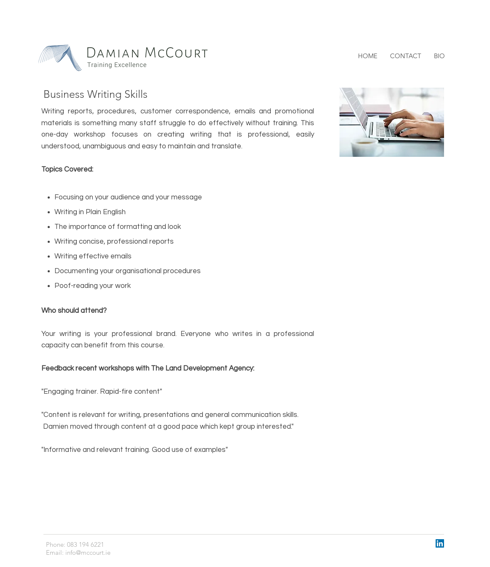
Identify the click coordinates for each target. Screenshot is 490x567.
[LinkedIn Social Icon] (440, 543)
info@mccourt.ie (87, 552)
